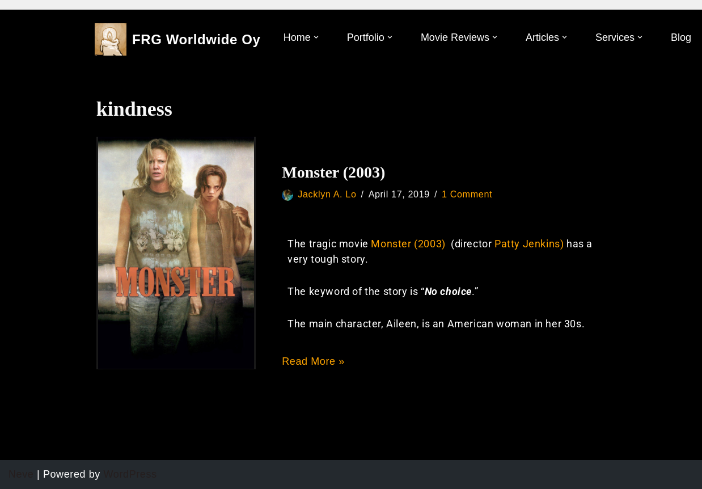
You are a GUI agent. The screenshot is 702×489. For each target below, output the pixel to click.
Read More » (313, 361)
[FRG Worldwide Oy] (178, 39)
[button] (316, 37)
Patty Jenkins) (530, 244)
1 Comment (467, 194)
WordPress (130, 474)
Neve (21, 474)
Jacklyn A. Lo (327, 194)
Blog (681, 37)
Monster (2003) (333, 172)
